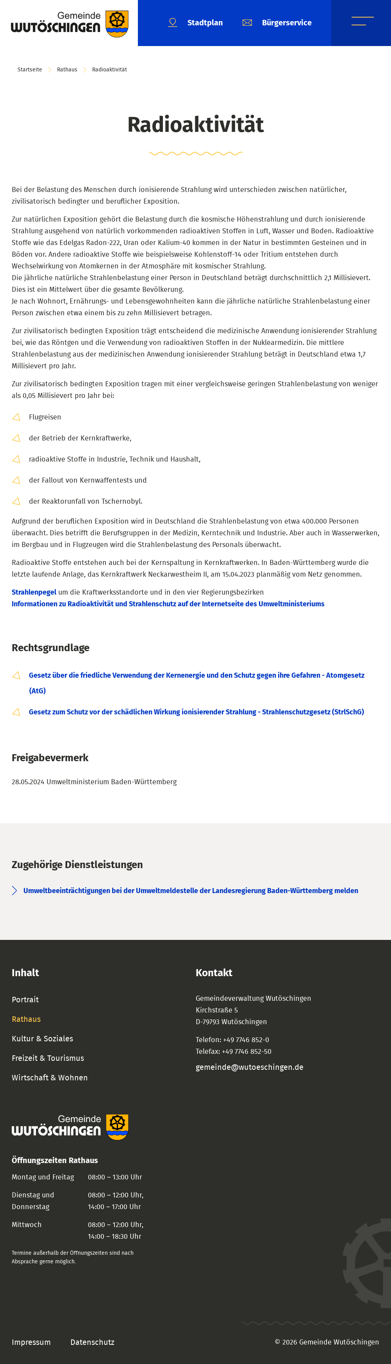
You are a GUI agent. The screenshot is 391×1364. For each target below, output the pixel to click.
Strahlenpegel (34, 592)
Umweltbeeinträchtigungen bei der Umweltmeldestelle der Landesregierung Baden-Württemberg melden (190, 891)
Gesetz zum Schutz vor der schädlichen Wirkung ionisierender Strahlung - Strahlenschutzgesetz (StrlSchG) (196, 712)
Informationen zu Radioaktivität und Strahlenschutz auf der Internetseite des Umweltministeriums (168, 604)
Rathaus (67, 70)
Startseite (30, 70)
